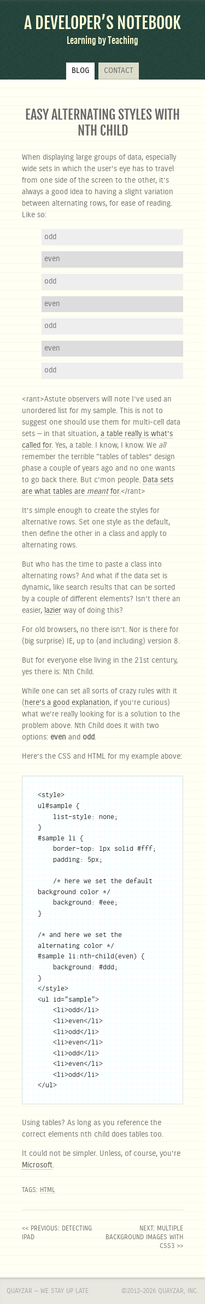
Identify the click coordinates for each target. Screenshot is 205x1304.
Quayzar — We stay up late (48, 1291)
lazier (52, 610)
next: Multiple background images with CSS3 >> (144, 1237)
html (47, 1190)
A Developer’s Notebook (102, 23)
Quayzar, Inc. (178, 1291)
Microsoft (37, 1165)
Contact (118, 71)
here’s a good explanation (67, 703)
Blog (80, 71)
